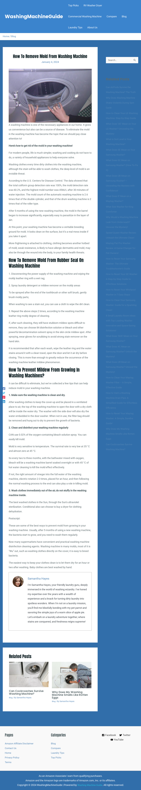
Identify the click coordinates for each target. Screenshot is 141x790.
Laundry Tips (58, 752)
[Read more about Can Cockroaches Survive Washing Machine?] (28, 674)
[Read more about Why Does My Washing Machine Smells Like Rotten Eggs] (71, 675)
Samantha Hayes (39, 578)
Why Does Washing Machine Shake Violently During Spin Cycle (121, 102)
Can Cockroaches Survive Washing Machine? (27, 692)
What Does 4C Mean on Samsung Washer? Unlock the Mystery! (120, 366)
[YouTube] (116, 740)
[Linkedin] (3, 401)
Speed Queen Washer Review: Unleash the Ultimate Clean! (122, 247)
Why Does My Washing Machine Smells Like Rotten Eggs (71, 695)
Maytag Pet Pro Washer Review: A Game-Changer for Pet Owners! (121, 263)
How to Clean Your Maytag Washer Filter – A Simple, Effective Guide (120, 397)
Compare (56, 748)
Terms (8, 762)
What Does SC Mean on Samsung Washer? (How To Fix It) (121, 170)
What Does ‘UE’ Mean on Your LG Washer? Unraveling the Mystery (122, 133)
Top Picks (56, 757)
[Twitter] (3, 392)
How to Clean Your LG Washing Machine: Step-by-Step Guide (121, 118)
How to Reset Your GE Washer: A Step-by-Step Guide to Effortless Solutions (121, 294)
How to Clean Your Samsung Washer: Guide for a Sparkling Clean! (122, 320)
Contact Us (11, 748)
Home (6, 36)
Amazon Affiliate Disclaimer (20, 743)
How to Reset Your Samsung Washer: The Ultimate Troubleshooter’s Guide (121, 278)
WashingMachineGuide (34, 16)
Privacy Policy (12, 757)
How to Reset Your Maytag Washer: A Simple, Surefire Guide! (120, 433)
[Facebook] (3, 388)
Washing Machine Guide (90, 784)
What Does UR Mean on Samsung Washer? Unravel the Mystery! (120, 381)
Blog (14, 36)
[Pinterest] (3, 397)
